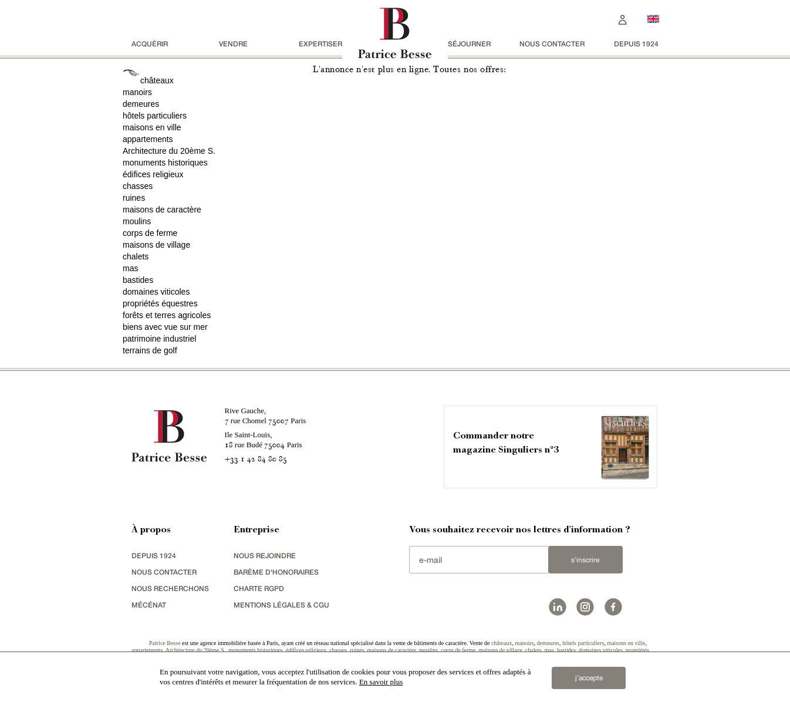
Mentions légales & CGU (281, 604)
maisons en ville (152, 127)
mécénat (148, 604)
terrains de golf (150, 350)
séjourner (469, 43)
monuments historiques (165, 162)
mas (130, 268)
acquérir (149, 43)
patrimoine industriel (159, 338)
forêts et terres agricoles (167, 315)
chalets (135, 256)
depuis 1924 (636, 43)
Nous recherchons (170, 588)
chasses (138, 186)
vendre (233, 43)
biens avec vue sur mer (165, 327)
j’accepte (589, 678)
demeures (141, 104)
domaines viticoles (156, 291)
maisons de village (156, 244)
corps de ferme (150, 233)
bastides (138, 280)
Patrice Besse (165, 643)
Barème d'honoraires (276, 572)
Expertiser (320, 43)
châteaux (157, 80)
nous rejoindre (265, 555)
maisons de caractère (162, 209)
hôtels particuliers (155, 115)
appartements (148, 139)
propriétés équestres (160, 303)
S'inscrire (585, 560)
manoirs (137, 92)
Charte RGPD (259, 588)
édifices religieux (153, 174)
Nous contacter (552, 43)
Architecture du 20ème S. (169, 151)
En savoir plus (381, 681)
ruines (134, 198)
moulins (137, 221)
